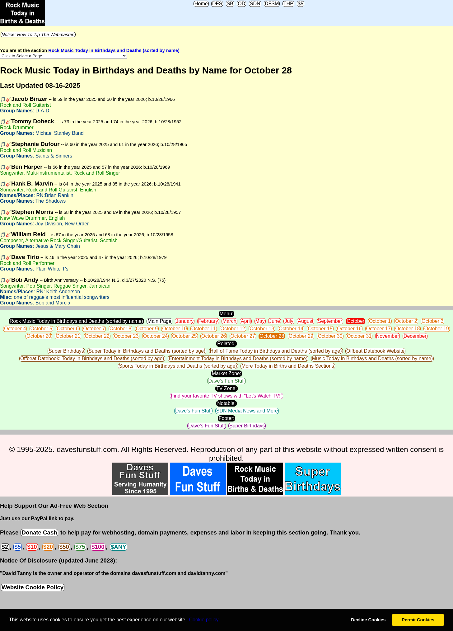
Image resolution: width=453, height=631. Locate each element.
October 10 (174, 328)
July (288, 321)
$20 (48, 547)
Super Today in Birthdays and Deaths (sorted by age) (146, 351)
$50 (64, 547)
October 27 (243, 336)
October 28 (271, 336)
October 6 (67, 328)
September (330, 321)
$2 (5, 547)
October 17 (378, 328)
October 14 (291, 328)
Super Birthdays (66, 351)
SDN (255, 3)
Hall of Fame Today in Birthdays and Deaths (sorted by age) (276, 351)
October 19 (436, 328)
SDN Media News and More (247, 410)
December (415, 336)
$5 (300, 3)
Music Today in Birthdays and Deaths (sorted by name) (372, 358)
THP (288, 3)
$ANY (118, 547)
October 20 (38, 336)
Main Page (159, 321)
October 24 (155, 336)
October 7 (94, 328)
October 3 (432, 321)
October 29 (301, 336)
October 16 (349, 328)
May (260, 321)
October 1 (380, 321)
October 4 (15, 328)
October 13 (262, 328)
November (387, 336)
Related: (226, 343)
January (185, 321)
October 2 (406, 321)
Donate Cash (39, 532)
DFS (217, 3)
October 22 (97, 336)
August (305, 321)
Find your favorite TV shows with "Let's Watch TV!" (226, 395)
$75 (80, 547)
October (355, 321)
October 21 (68, 336)
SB (230, 3)
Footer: (227, 418)
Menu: (226, 313)
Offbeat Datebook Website (375, 351)
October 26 (213, 336)
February (208, 321)
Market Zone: (226, 373)
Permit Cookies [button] (418, 619)
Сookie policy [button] (203, 619)
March (229, 321)
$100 (98, 547)
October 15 (320, 328)
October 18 (407, 328)
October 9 (147, 328)
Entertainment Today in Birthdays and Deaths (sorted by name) (238, 358)
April (246, 321)
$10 (32, 547)
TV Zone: (226, 388)
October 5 (41, 328)
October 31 (359, 336)
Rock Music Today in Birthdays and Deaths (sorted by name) (114, 50)
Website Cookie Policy (32, 587)
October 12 (233, 328)
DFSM (272, 3)
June (274, 321)
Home (201, 3)
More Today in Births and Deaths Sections (287, 366)
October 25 (184, 336)
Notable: (226, 403)
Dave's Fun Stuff (226, 381)
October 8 (120, 328)
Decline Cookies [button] (368, 619)
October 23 (126, 336)
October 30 (330, 336)
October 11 (203, 328)
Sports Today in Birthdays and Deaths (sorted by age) (178, 366)
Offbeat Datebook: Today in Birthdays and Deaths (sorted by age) (92, 358)
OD (241, 3)
